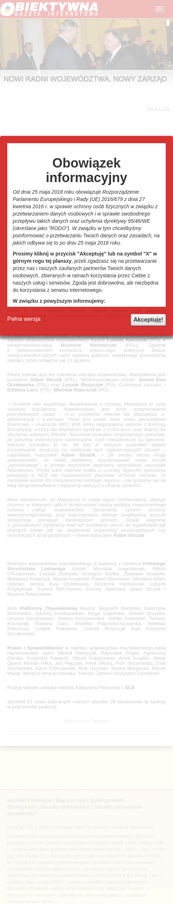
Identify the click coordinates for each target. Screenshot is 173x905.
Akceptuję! (148, 320)
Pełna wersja (24, 319)
